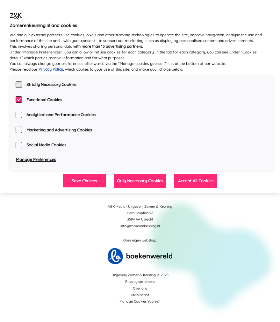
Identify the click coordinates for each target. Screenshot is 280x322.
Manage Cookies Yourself (140, 301)
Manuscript (140, 295)
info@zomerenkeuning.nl (140, 226)
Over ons (140, 288)
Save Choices (84, 180)
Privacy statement (140, 281)
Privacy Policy (51, 69)
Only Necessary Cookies (140, 180)
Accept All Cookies (195, 180)
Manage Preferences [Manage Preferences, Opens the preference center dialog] (36, 159)
